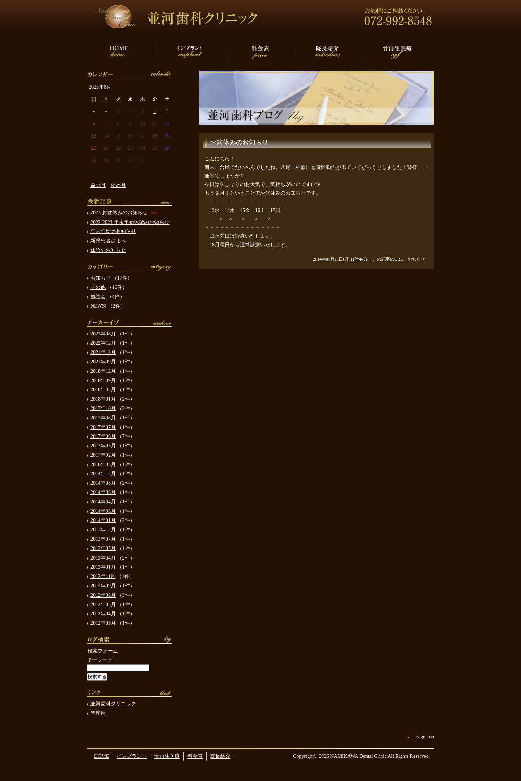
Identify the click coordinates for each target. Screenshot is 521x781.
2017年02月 (103, 455)
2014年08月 (103, 483)
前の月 (98, 185)
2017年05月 (103, 445)
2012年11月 (102, 576)
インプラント (190, 51)
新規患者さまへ (108, 241)
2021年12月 (103, 352)
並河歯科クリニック (113, 703)
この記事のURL (388, 259)
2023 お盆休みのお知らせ (119, 212)
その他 (98, 287)
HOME (119, 51)
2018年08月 (103, 389)
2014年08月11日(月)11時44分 (340, 259)
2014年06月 (103, 492)
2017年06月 (103, 436)
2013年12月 (103, 529)
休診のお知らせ (108, 250)
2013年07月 (103, 539)
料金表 (260, 51)
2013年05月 (103, 548)
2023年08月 (103, 334)
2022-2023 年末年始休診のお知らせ (129, 222)
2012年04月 (103, 613)
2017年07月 (103, 427)
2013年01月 (103, 567)
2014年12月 (103, 473)
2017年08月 (103, 418)
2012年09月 (103, 585)
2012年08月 (103, 595)
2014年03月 (103, 511)
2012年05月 (103, 604)
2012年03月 (103, 623)
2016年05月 (103, 464)
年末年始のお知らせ (113, 231)
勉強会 (98, 296)
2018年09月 (103, 380)
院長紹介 (327, 51)
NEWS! (98, 306)
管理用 (98, 713)
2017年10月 (103, 408)
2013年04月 (103, 558)
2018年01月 (103, 399)
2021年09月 (103, 361)
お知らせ (416, 259)
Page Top (424, 736)
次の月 (118, 185)
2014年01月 (103, 520)
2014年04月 (103, 502)
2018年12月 (103, 371)
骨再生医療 (398, 51)
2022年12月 (103, 343)
